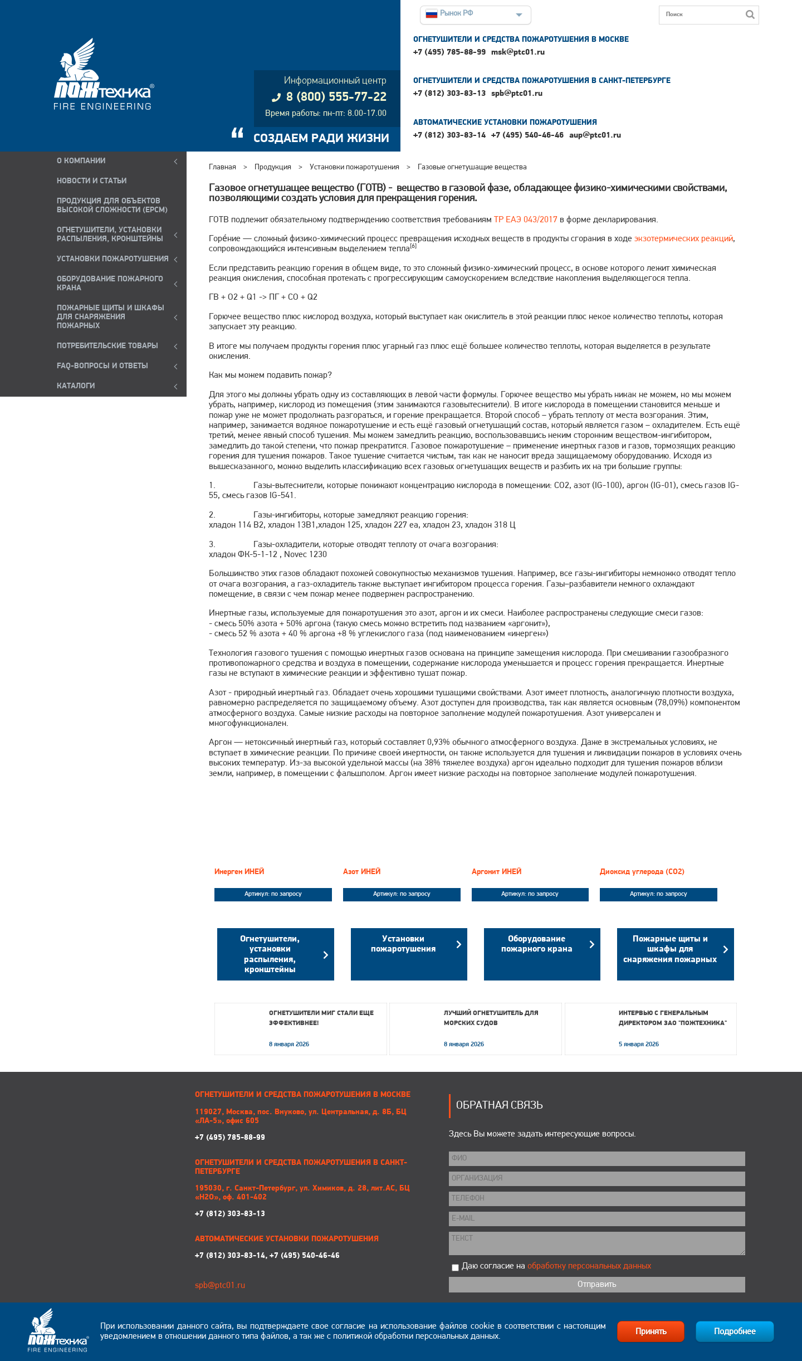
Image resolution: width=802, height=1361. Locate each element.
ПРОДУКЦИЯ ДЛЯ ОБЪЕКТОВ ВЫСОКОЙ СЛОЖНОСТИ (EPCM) (112, 205)
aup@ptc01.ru (595, 135)
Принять (650, 1332)
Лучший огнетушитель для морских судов (491, 1018)
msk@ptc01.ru (518, 52)
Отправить (597, 1284)
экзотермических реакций (683, 239)
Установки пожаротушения (354, 167)
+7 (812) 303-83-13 (449, 94)
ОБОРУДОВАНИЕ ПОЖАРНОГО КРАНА (110, 283)
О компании (81, 161)
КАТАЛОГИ (76, 386)
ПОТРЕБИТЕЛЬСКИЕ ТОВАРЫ (107, 346)
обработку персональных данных (589, 1266)
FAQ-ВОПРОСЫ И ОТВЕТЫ (102, 366)
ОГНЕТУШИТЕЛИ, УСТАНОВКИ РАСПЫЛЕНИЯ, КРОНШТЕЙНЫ (110, 234)
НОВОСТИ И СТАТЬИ (91, 181)
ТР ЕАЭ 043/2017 (526, 220)
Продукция (273, 167)
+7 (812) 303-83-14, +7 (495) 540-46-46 (267, 1256)
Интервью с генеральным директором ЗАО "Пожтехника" (673, 1018)
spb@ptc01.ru (516, 94)
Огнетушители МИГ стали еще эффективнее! (321, 1018)
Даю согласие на (556, 1266)
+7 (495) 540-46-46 (527, 135)
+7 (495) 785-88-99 (449, 52)
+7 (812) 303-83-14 (449, 135)
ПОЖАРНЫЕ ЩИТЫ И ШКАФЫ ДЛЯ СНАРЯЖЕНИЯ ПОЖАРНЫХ (110, 317)
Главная (222, 167)
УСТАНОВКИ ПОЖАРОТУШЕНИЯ (113, 259)
